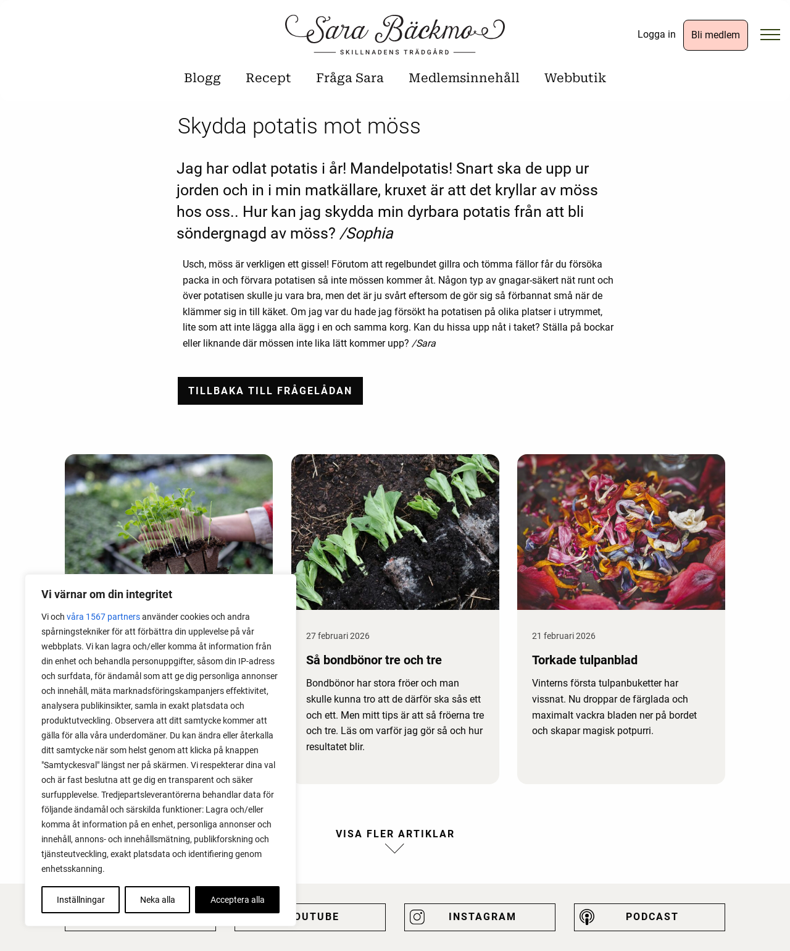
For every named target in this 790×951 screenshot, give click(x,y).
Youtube (312, 917)
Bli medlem (715, 35)
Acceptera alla (237, 900)
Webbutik (575, 77)
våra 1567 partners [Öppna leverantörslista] (103, 617)
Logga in (657, 34)
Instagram (483, 917)
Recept (268, 77)
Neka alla (157, 900)
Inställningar (81, 900)
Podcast (652, 917)
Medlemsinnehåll (464, 77)
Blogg (202, 77)
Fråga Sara (350, 77)
